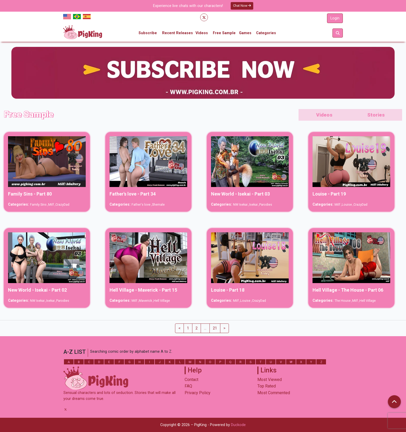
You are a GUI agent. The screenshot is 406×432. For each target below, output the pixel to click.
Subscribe (148, 33)
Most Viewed (269, 379)
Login (334, 18)
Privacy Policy (198, 392)
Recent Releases (177, 33)
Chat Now (242, 6)
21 (215, 328)
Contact (191, 379)
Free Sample (224, 33)
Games (245, 33)
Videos (201, 33)
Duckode (238, 425)
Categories (266, 33)
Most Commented (273, 392)
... (205, 328)
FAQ (188, 386)
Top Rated (266, 386)
